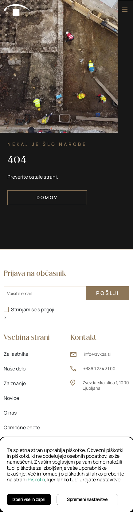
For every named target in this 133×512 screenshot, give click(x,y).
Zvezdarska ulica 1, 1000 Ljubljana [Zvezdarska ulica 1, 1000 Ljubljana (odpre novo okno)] (106, 385)
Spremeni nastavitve (87, 499)
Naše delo (14, 368)
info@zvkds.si (97, 354)
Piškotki (36, 479)
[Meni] (124, 9)
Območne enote (22, 427)
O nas (10, 412)
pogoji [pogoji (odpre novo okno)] (47, 309)
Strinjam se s (32, 309)
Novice (11, 398)
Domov (47, 197)
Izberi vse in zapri (28, 499)
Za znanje (15, 383)
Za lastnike (16, 354)
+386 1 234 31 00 (99, 368)
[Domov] (17, 9)
